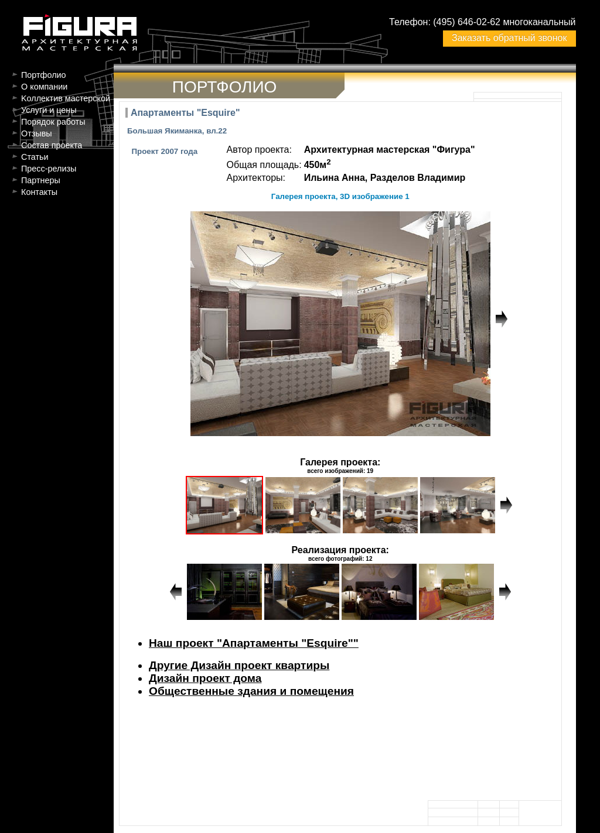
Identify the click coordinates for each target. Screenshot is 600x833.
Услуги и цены (49, 110)
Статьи (35, 157)
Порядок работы (53, 121)
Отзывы (36, 133)
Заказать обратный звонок (509, 38)
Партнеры (40, 180)
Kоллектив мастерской (65, 98)
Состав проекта (51, 145)
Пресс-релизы (48, 168)
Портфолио (43, 75)
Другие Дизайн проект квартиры (239, 665)
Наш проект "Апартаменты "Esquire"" (254, 643)
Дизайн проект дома (205, 678)
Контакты (39, 192)
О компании (44, 86)
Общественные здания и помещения (251, 691)
